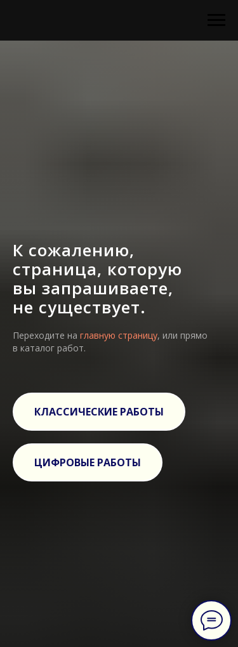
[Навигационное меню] (216, 20)
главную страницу (118, 335)
